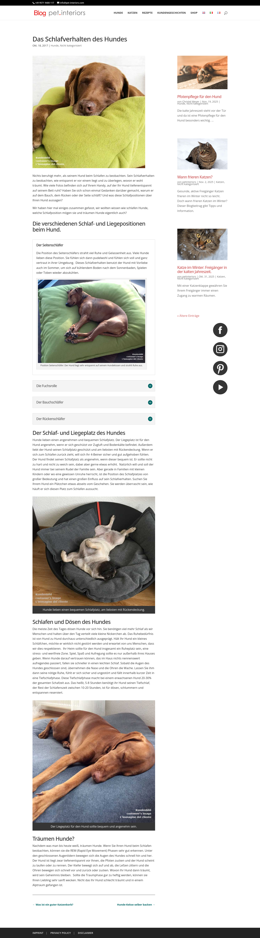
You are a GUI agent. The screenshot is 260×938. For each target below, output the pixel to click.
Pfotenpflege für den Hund (199, 96)
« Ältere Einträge (188, 316)
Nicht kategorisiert (71, 45)
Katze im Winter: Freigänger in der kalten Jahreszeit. (202, 269)
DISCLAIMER (85, 933)
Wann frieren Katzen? (194, 176)
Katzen (132, 13)
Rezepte (147, 13)
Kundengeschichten (171, 13)
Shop (193, 13)
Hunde (118, 13)
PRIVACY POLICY (60, 933)
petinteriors (189, 182)
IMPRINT (37, 933)
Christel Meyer (190, 101)
